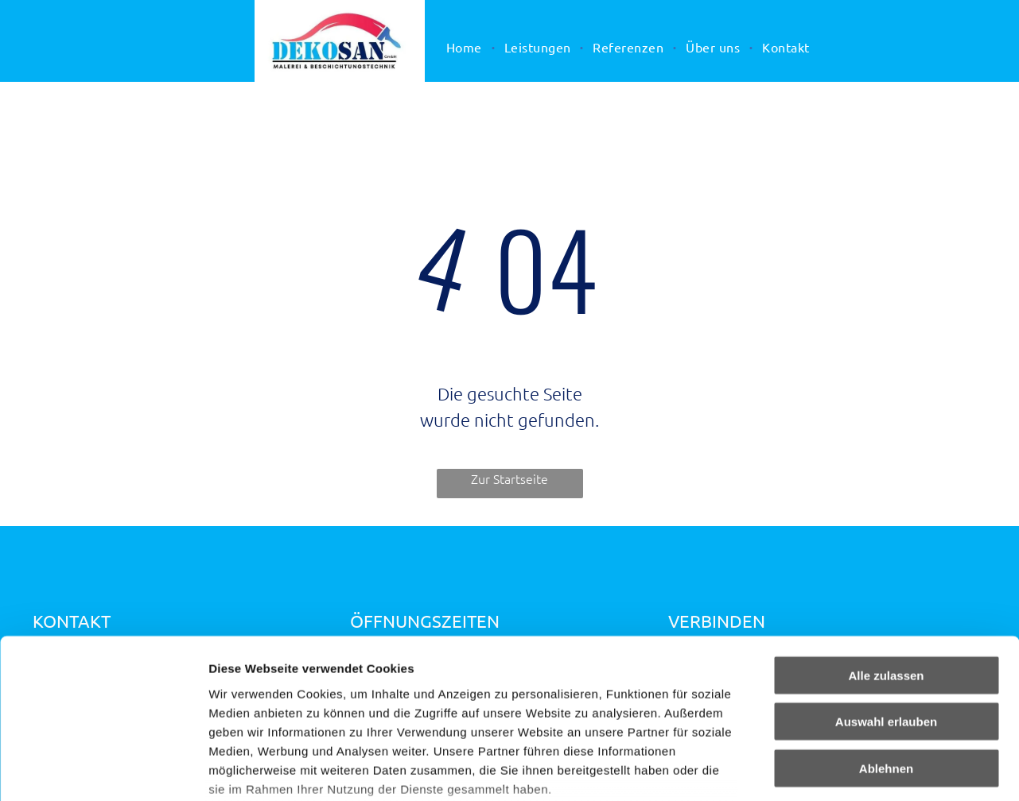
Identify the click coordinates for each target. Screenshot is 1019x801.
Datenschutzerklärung (275, 707)
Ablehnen (886, 649)
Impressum (390, 707)
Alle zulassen (886, 556)
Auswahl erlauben (886, 602)
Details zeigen (846, 769)
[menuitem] (466, 46)
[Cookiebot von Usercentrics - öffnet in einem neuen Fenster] (103, 770)
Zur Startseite (509, 478)
